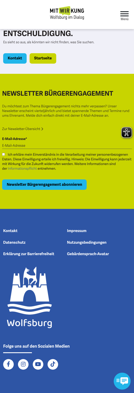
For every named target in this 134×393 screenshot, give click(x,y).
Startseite (43, 58)
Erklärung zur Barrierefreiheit (28, 254)
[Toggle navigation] (124, 14)
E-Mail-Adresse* (14, 139)
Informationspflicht (22, 168)
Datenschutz (14, 242)
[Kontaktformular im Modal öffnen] (122, 381)
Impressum (76, 231)
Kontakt (15, 58)
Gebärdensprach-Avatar (88, 254)
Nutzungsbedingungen (87, 242)
